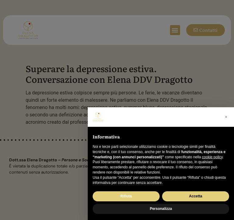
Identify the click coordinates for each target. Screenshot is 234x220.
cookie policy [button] (212, 157)
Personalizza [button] (161, 209)
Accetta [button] (195, 196)
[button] (226, 117)
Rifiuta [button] (126, 196)
